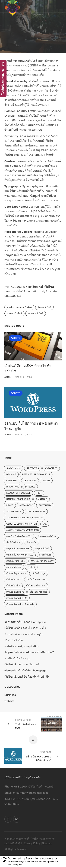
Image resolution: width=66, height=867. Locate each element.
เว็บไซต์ (31, 567)
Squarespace (13, 511)
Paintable (41, 499)
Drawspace (12, 487)
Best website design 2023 (36, 474)
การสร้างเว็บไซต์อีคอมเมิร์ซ (19, 536)
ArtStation (33, 468)
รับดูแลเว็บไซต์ (42, 548)
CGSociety (12, 480)
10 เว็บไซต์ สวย (13, 468)
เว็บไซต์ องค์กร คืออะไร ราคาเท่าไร (25, 628)
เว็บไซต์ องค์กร (13, 585)
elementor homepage (18, 493)
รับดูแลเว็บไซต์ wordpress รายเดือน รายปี (29, 652)
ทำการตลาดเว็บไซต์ (47, 536)
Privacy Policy (32, 843)
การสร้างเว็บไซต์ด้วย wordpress (22, 530)
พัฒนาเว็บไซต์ (44, 307)
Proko (9, 505)
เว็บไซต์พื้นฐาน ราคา (16, 573)
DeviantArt (30, 480)
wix (45, 524)
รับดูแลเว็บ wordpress (17, 548)
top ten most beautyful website (24, 517)
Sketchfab (45, 505)
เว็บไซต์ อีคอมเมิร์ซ (15, 592)
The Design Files (36, 511)
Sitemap (47, 843)
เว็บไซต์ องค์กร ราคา (35, 585)
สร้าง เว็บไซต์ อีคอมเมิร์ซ (42, 561)
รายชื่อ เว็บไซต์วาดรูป (17, 658)
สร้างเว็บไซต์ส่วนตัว (15, 561)
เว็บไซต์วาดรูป (38, 573)
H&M (39, 493)
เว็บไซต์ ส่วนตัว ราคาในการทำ (22, 664)
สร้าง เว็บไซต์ (45, 555)
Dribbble (30, 487)
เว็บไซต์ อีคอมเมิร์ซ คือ (16, 598)
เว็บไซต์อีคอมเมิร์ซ (38, 592)
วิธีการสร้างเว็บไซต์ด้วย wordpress (25, 622)
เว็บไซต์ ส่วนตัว (13, 579)
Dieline (46, 480)
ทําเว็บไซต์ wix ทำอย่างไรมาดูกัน (23, 634)
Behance (11, 474)
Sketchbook (26, 505)
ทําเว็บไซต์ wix (13, 542)
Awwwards (51, 468)
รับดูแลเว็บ (31, 542)
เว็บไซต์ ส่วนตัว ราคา (36, 579)
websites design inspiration (21, 524)
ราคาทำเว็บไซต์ (14, 313)
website (15, 338)
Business (10, 694)
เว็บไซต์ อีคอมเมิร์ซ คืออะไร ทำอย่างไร (26, 676)
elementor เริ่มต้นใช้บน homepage (25, 670)
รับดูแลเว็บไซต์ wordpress (19, 555)
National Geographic (18, 499)
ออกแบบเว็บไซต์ (35, 313)
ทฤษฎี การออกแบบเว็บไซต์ (19, 307)
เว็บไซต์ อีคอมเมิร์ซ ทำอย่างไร (20, 604)
